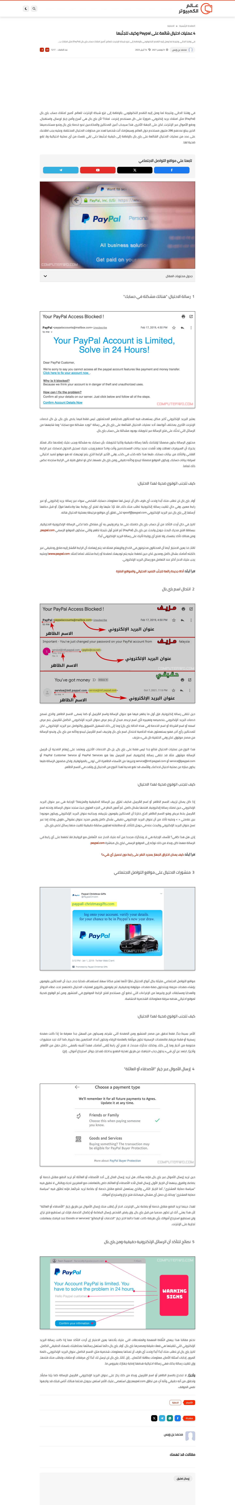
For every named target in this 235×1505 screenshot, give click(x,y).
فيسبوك (126, 9)
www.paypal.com (59, 553)
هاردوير (48, 9)
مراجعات (60, 9)
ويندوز (151, 9)
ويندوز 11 (139, 9)
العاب (92, 9)
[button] (178, 1418)
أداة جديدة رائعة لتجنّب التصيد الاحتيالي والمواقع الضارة (150, 571)
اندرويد (82, 9)
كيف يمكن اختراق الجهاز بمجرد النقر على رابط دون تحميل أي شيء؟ (142, 854)
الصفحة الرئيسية (187, 26)
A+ (47, 50)
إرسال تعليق (183, 1478)
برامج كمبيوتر (165, 9)
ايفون (71, 9)
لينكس (103, 9)
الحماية (114, 9)
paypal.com (47, 530)
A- (42, 50)
